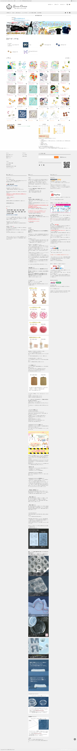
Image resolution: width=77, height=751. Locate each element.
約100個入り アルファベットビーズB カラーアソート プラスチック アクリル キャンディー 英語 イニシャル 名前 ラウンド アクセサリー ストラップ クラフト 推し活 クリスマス (44, 70)
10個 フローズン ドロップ (43, 118)
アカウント (73, 0)
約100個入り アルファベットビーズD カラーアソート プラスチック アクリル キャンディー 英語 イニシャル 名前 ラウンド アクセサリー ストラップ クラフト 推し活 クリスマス (12, 82)
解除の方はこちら (63, 157)
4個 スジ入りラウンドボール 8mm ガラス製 (21, 70)
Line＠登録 (39, 12)
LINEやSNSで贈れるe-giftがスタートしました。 (22, 20)
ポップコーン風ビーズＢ (10, 106)
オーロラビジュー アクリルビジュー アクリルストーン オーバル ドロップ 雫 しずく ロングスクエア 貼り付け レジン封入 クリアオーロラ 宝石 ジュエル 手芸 (44, 82)
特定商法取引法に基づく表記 (11, 166)
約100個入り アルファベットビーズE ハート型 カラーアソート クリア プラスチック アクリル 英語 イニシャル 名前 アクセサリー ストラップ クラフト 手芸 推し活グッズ (33, 82)
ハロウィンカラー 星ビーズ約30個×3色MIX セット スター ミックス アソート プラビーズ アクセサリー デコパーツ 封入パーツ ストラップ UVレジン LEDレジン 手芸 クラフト (65, 107)
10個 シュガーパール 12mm (32, 118)
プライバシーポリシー (10, 167)
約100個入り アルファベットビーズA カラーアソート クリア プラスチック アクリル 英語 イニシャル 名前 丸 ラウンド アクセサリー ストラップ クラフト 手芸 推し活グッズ (33, 70)
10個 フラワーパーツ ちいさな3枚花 (54, 82)
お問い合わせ (18, 12)
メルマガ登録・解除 (32, 12)
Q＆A (13, 12)
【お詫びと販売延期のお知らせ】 (19, 18)
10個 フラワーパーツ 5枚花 (21, 118)
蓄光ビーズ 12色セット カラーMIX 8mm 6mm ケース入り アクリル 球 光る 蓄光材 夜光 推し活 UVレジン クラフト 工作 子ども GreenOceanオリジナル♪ (55, 94)
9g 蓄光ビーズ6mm (10, 69)
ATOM (9, 164)
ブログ (7, 161)
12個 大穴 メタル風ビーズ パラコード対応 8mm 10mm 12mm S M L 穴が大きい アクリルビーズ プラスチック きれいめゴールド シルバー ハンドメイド (44, 107)
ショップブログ (24, 12)
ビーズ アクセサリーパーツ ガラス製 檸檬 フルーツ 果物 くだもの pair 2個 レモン (55, 107)
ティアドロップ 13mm (10, 118)
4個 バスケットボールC (64, 118)
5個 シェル (29, 106)
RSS (7, 164)
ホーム (7, 35)
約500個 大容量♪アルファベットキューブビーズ (22, 106)
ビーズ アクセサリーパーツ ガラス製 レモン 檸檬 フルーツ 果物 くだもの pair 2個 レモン (65, 70)
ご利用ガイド (8, 12)
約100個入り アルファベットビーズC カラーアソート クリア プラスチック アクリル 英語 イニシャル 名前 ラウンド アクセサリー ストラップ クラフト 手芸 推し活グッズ (55, 70)
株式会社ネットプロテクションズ (61, 225)
